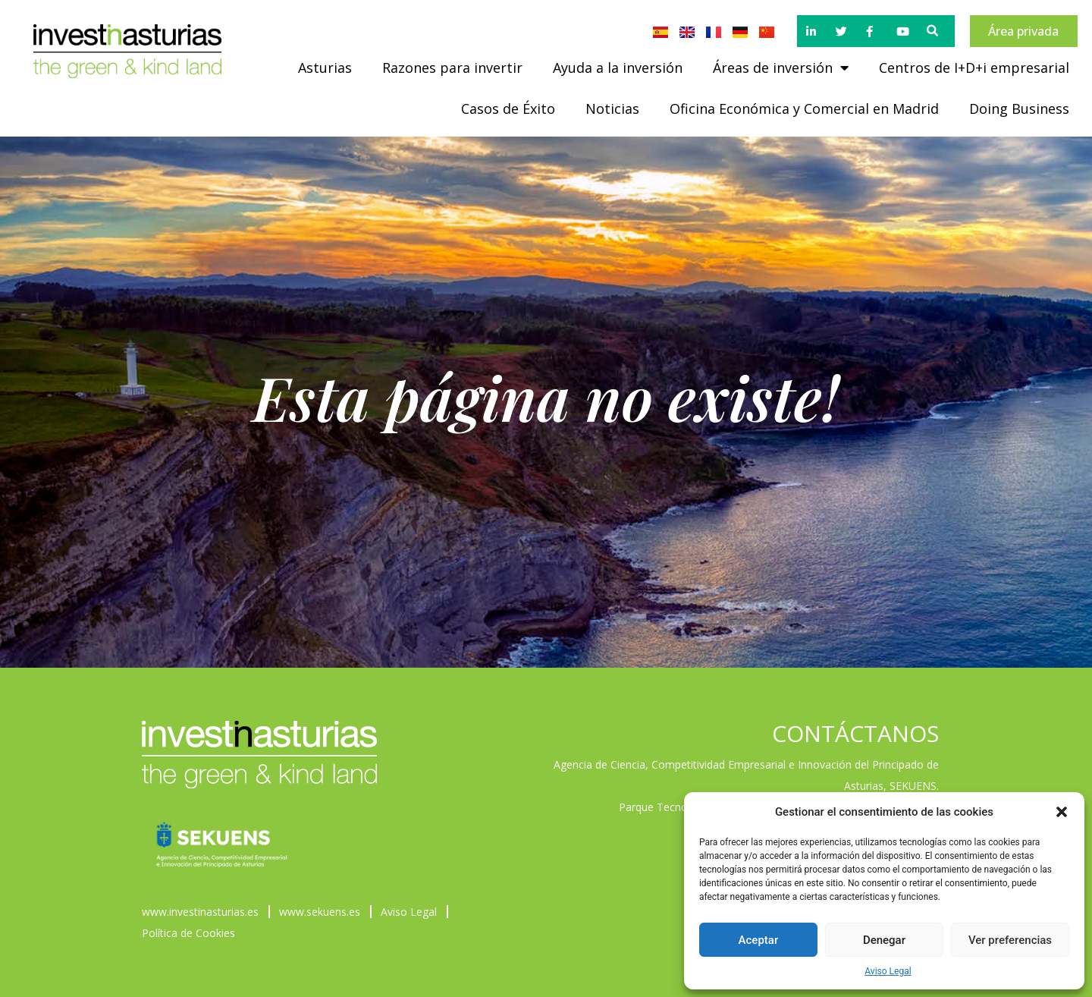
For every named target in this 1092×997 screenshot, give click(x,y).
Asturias (325, 67)
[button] (1061, 811)
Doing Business (1019, 108)
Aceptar (759, 940)
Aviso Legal (887, 971)
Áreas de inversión (781, 67)
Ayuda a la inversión (617, 67)
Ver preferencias (1010, 940)
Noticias (612, 108)
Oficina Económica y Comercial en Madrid (804, 108)
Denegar (884, 940)
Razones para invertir (452, 67)
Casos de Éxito (508, 108)
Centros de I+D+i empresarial (974, 67)
